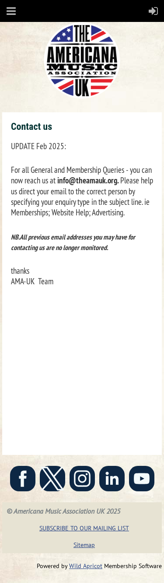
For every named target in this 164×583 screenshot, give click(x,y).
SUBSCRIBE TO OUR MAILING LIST (84, 528)
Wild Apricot (85, 566)
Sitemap (84, 545)
